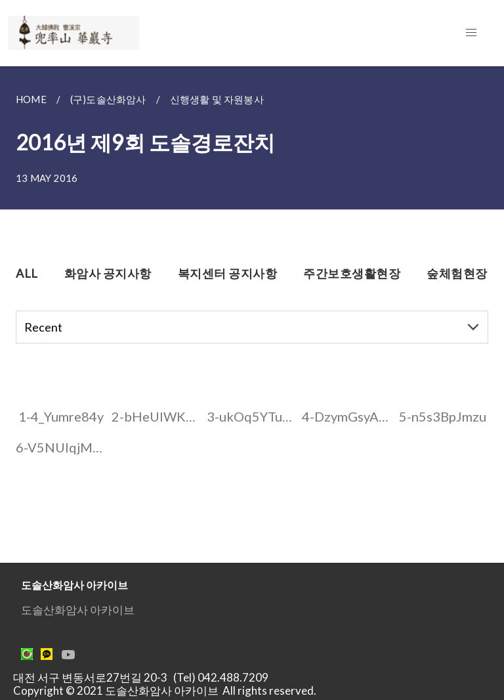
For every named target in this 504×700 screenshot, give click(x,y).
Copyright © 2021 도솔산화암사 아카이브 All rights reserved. (164, 690)
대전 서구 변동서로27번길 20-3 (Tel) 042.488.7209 (144, 677)
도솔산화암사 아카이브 (78, 610)
